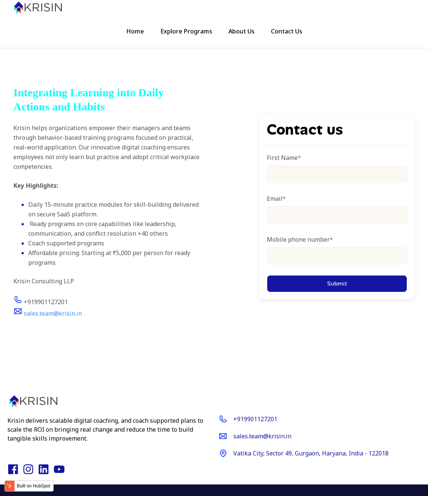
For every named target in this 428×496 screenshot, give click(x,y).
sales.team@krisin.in (53, 313)
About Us (242, 31)
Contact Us (286, 31)
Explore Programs (186, 31)
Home (135, 31)
